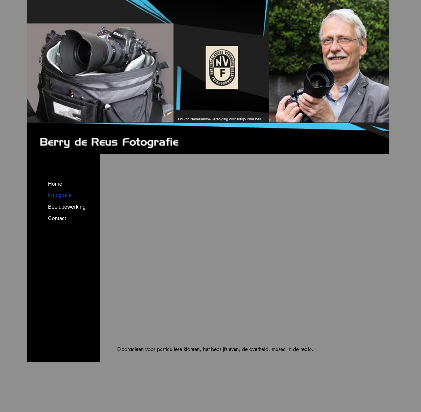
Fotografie (60, 195)
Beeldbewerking (67, 207)
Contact (57, 218)
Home (55, 184)
